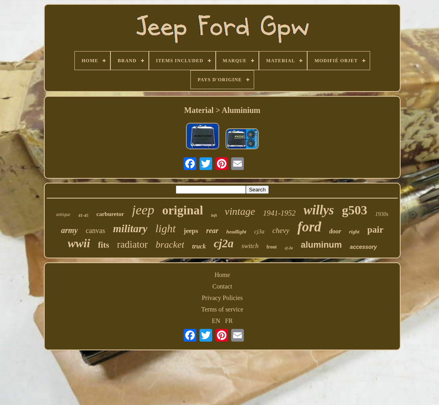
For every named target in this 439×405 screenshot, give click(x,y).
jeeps (191, 231)
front (271, 247)
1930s (381, 214)
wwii (79, 243)
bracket (170, 244)
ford (309, 227)
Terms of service (222, 309)
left (214, 215)
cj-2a (289, 248)
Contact (222, 286)
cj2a (224, 243)
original (182, 210)
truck (199, 246)
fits (103, 245)
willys (319, 210)
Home (222, 274)
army (69, 230)
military (130, 229)
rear (212, 231)
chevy (280, 230)
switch (249, 246)
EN (216, 320)
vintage (240, 211)
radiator (132, 244)
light (165, 228)
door (335, 231)
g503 (354, 210)
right (354, 232)
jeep (143, 209)
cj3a (259, 231)
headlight (236, 232)
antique (63, 214)
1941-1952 (279, 213)
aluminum (321, 245)
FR (229, 320)
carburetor (110, 214)
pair (375, 230)
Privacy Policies (222, 297)
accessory (363, 247)
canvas (95, 231)
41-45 (83, 215)
